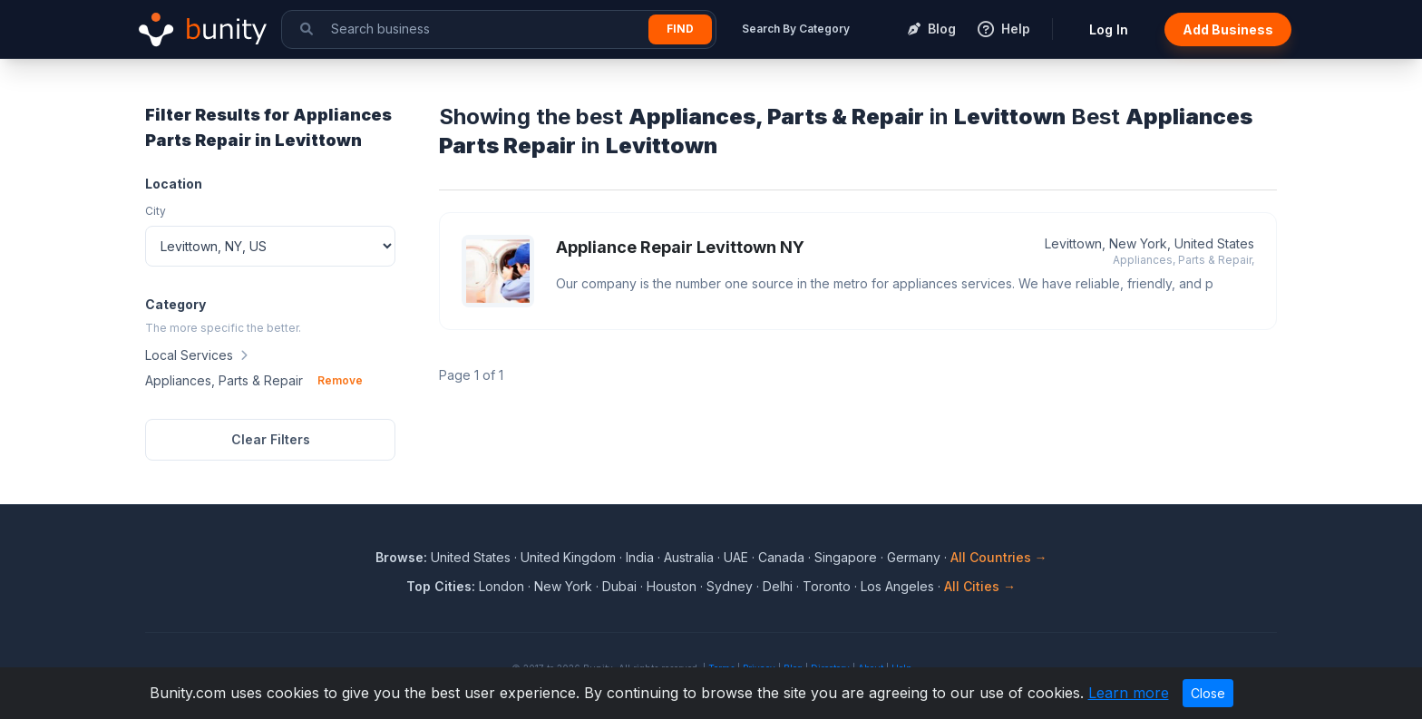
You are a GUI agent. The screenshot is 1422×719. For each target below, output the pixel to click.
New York (563, 586)
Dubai (619, 586)
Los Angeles (897, 586)
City (155, 211)
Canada (781, 557)
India (640, 557)
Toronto (827, 586)
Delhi (778, 586)
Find (680, 28)
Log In (1108, 29)
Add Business (1228, 29)
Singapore (845, 557)
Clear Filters (270, 439)
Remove (340, 380)
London (501, 586)
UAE (736, 557)
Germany (913, 557)
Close (1208, 693)
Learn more (1128, 693)
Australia (689, 557)
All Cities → (980, 586)
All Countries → (998, 557)
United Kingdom (568, 557)
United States (471, 557)
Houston (671, 586)
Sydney (729, 586)
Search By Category (796, 28)
